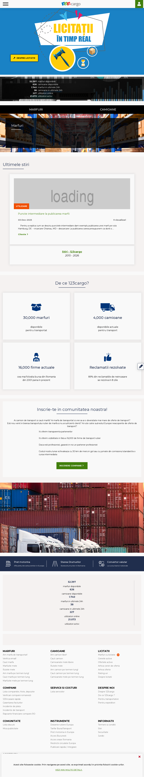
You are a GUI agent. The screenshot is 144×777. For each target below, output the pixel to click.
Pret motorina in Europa (62, 732)
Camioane (108, 109)
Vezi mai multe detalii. (68, 770)
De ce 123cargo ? (106, 695)
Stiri (100, 728)
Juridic (101, 736)
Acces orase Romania (60, 739)
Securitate (103, 732)
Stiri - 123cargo (72, 251)
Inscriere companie (72, 465)
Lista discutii (9, 724)
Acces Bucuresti (58, 736)
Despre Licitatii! (24, 58)
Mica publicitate (10, 728)
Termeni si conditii (107, 724)
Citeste (23, 234)
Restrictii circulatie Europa (63, 743)
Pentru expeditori (106, 702)
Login (139, 4)
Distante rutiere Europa (61, 724)
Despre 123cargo (106, 691)
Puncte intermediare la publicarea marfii (44, 213)
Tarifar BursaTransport (61, 728)
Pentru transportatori (108, 699)
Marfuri (36, 109)
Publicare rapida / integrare (63, 747)
